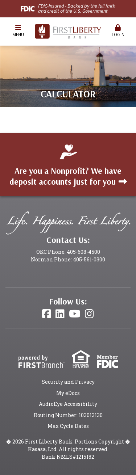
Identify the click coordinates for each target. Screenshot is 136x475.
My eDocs (68, 393)
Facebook (46, 314)
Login (118, 31)
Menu (18, 31)
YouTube (75, 314)
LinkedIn (60, 314)
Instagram (89, 314)
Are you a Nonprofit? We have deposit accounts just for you (65, 176)
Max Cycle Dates (68, 426)
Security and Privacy (68, 381)
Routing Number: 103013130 (68, 415)
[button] (18, 31)
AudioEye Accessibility (68, 403)
